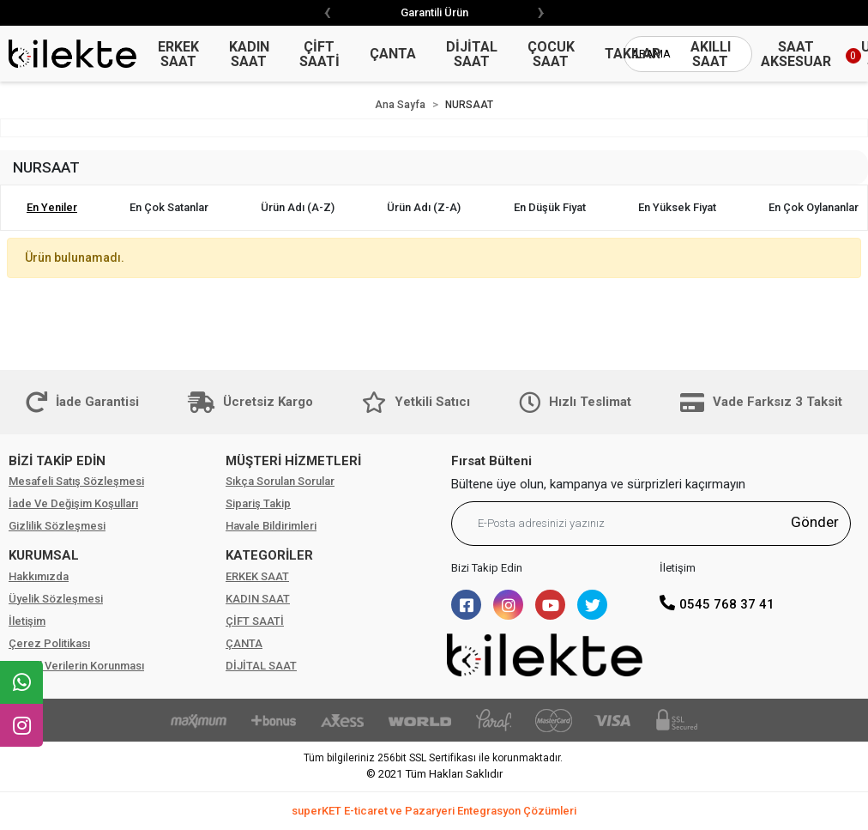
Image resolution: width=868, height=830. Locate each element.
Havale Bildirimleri (271, 525)
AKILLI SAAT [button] (710, 54)
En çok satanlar (169, 207)
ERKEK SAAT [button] (178, 54)
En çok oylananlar (814, 207)
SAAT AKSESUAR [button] (796, 54)
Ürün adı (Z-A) (424, 207)
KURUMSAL (44, 555)
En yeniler (52, 207)
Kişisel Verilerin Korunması (76, 665)
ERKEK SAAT (257, 576)
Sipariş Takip (258, 503)
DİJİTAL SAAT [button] (471, 54)
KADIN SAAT (258, 598)
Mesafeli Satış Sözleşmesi (76, 481)
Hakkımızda (39, 576)
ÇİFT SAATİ (255, 621)
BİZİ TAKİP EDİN (57, 461)
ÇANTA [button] (393, 53)
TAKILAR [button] (632, 53)
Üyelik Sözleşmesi (56, 598)
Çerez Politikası (49, 643)
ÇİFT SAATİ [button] (319, 54)
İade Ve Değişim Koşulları (73, 503)
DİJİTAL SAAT (261, 665)
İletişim (27, 621)
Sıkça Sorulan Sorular (280, 481)
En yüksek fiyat (677, 207)
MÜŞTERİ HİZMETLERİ (293, 461)
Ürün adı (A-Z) (298, 207)
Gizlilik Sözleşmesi (57, 525)
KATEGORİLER (269, 555)
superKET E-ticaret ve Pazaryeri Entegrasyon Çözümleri (434, 810)
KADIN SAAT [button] (249, 54)
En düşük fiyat (550, 207)
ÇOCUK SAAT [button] (551, 54)
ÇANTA (244, 643)
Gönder (815, 521)
